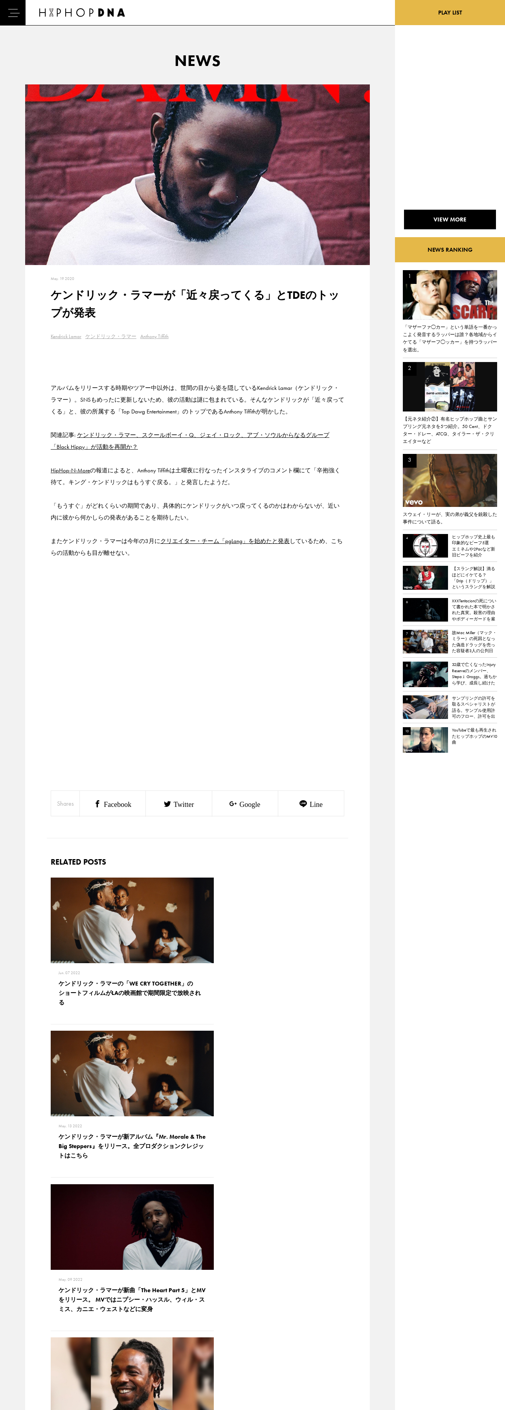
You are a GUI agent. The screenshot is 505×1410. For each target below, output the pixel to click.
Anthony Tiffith (154, 336)
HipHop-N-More (70, 470)
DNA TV (36, 1321)
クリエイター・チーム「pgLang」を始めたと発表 (225, 541)
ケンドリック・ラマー (110, 336)
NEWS (34, 1335)
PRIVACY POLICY (82, 1321)
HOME (35, 1307)
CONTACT (74, 1307)
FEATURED (39, 1348)
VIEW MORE (197, 1198)
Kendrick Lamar (66, 336)
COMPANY (75, 1335)
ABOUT (35, 1362)
